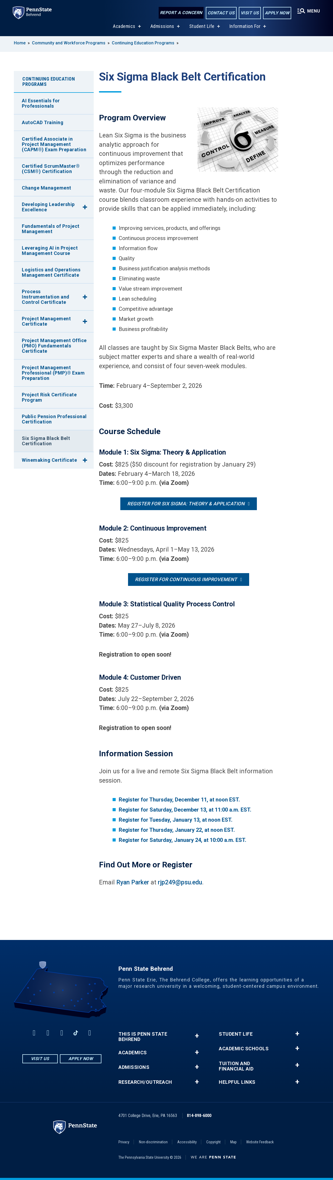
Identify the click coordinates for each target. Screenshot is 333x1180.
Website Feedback (260, 1142)
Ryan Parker (132, 882)
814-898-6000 (199, 1115)
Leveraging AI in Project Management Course (50, 250)
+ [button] (197, 1035)
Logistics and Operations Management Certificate (51, 272)
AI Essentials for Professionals (41, 103)
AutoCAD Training (42, 122)
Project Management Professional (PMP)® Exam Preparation (53, 373)
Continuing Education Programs (143, 42)
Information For (245, 26)
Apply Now (277, 12)
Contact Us (221, 12)
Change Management (46, 188)
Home (20, 42)
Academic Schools (244, 1048)
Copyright (213, 1142)
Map (233, 1142)
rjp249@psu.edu (180, 882)
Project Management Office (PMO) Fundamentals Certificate (54, 346)
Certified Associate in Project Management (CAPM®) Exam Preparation (54, 144)
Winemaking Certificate (49, 460)
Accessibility (187, 1142)
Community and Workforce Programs (68, 42)
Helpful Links (237, 1082)
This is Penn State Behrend (142, 1036)
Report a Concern (181, 12)
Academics (124, 26)
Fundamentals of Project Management (51, 228)
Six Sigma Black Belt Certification (46, 440)
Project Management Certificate (46, 321)
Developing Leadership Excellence (48, 206)
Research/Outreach (145, 1082)
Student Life (202, 26)
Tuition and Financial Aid (236, 1066)
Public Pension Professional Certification (54, 419)
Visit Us (250, 12)
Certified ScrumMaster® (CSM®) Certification (51, 168)
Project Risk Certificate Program (49, 397)
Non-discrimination (153, 1142)
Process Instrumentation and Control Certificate (45, 297)
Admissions (162, 26)
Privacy (123, 1142)
